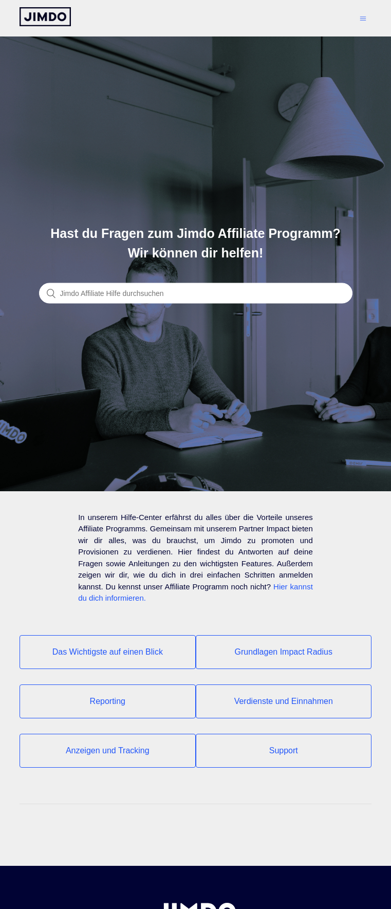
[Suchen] (195, 293)
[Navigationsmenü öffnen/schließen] (363, 18)
